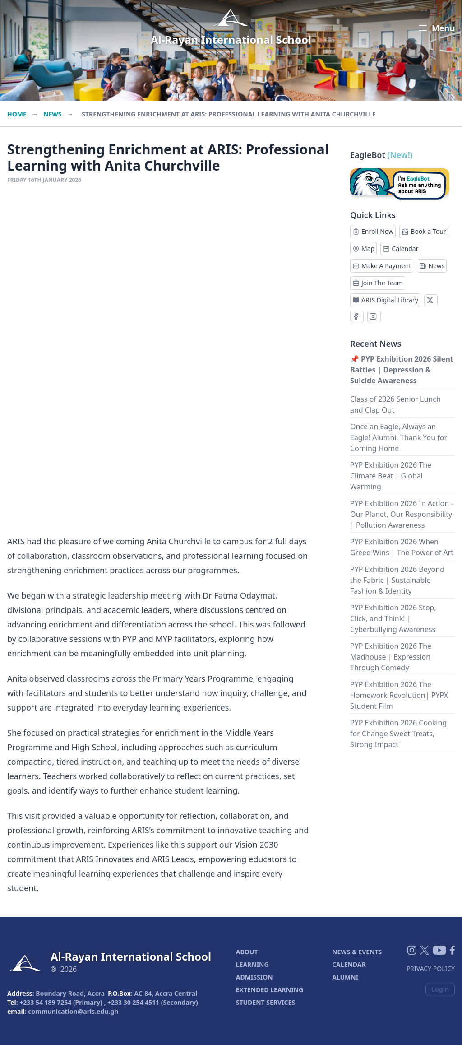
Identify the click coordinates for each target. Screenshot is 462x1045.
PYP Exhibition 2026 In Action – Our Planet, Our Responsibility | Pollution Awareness (402, 514)
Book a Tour (424, 231)
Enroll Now (372, 231)
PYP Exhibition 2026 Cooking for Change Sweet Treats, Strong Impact (398, 733)
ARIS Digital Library (385, 300)
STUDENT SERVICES (265, 1002)
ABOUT (247, 951)
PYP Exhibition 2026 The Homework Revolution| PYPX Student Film (399, 695)
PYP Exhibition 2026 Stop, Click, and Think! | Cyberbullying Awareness (393, 618)
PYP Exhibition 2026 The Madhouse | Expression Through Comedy (390, 657)
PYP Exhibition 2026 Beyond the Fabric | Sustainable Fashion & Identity (397, 580)
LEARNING (252, 964)
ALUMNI (345, 977)
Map (363, 248)
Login (440, 989)
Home (17, 114)
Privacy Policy (431, 968)
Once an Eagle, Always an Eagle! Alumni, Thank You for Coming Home (398, 437)
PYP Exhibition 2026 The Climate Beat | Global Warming (390, 476)
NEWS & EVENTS (357, 951)
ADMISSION (254, 977)
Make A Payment (381, 265)
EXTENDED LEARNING (269, 989)
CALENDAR (349, 964)
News (52, 114)
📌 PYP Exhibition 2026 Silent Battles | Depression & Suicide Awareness (401, 369)
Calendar (400, 248)
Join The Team (377, 283)
